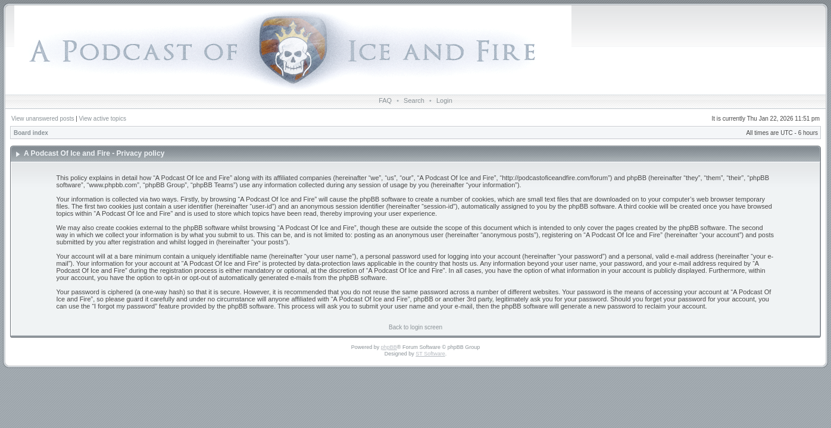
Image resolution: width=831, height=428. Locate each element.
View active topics (102, 118)
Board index (31, 133)
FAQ (385, 100)
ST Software (430, 354)
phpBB (389, 347)
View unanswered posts (42, 118)
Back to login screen (415, 327)
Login (444, 100)
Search (414, 100)
